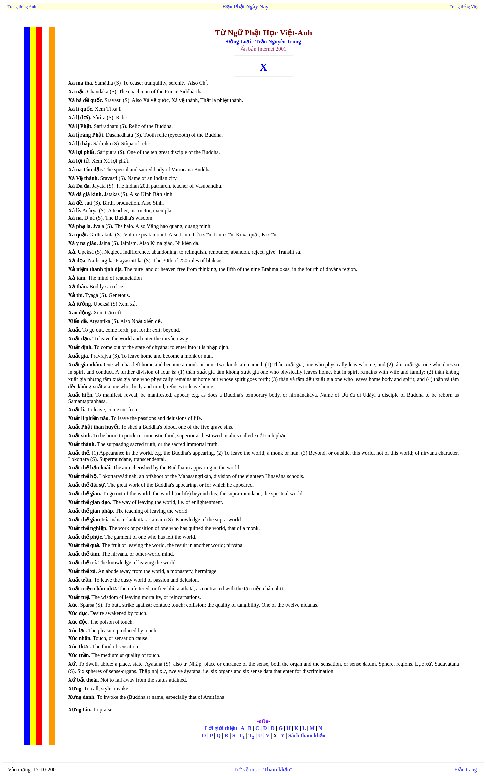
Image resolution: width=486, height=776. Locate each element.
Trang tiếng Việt (464, 6)
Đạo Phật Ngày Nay (246, 6)
